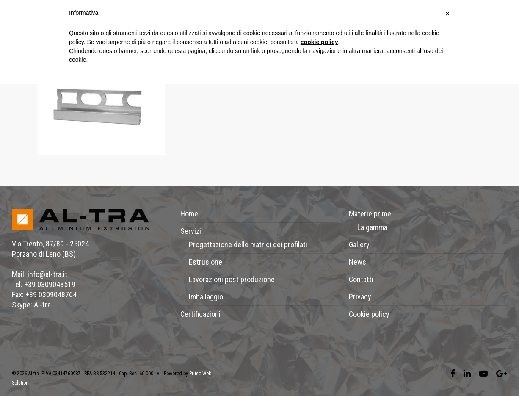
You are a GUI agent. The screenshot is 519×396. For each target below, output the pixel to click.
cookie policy (319, 42)
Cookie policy (369, 314)
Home (189, 213)
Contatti (361, 279)
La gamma (372, 227)
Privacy (360, 296)
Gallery (359, 244)
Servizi (190, 231)
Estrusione (205, 262)
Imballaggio (206, 296)
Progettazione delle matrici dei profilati (248, 244)
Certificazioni (200, 314)
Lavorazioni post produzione (232, 279)
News (357, 262)
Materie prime (370, 213)
